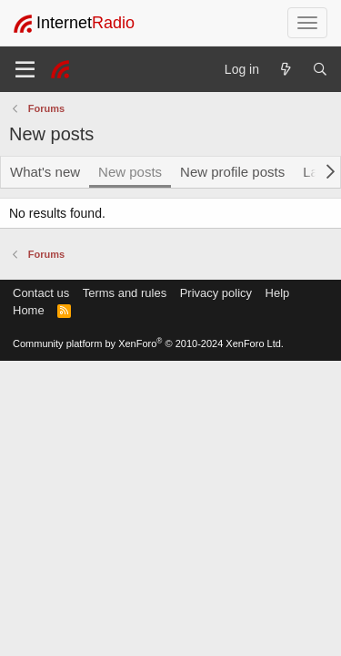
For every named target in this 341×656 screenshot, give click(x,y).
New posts (130, 171)
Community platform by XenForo (148, 343)
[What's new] (285, 69)
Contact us (41, 293)
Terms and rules (124, 293)
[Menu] (25, 69)
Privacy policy (216, 293)
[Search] (320, 69)
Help (278, 293)
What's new (45, 171)
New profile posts (232, 171)
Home (29, 310)
